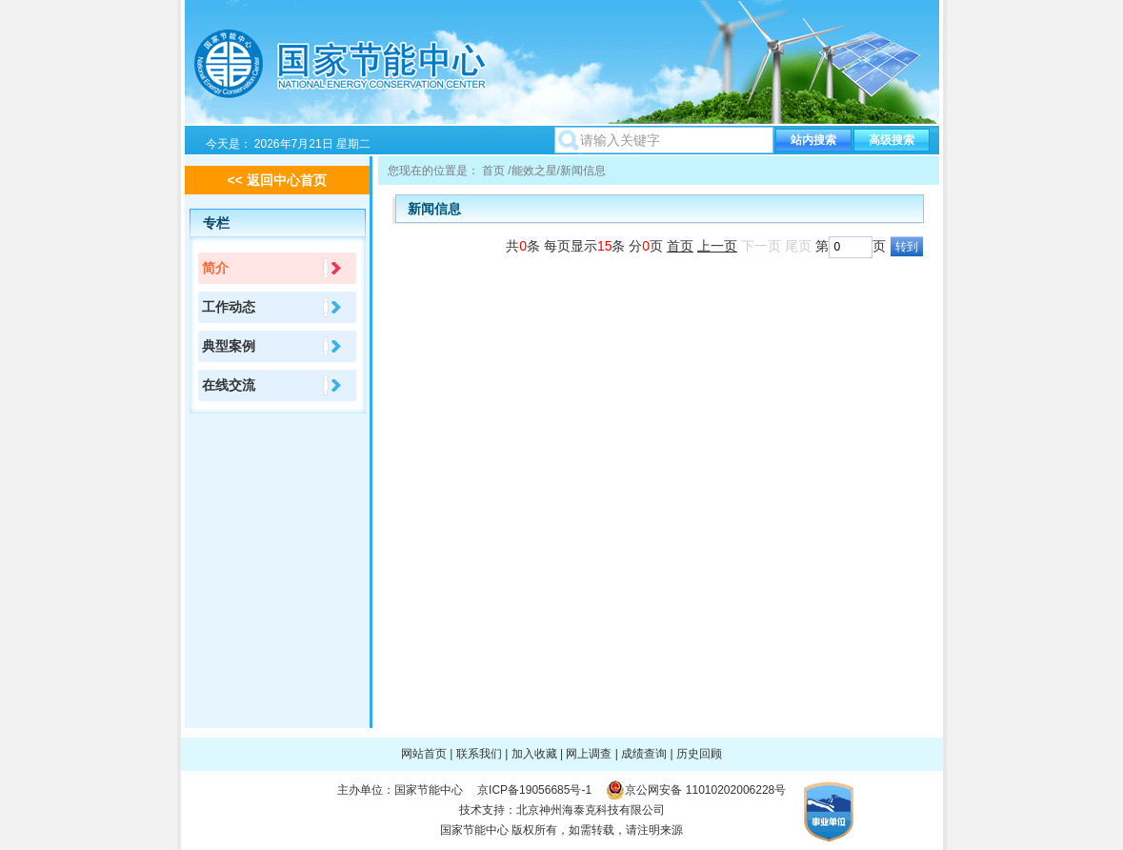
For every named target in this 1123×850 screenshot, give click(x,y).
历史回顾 (699, 753)
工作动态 (228, 306)
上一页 (717, 245)
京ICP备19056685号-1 (534, 790)
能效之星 (534, 170)
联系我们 (479, 753)
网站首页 (424, 753)
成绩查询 (644, 753)
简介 (215, 267)
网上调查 (589, 753)
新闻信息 (583, 170)
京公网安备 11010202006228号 (705, 790)
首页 (493, 170)
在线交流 (228, 385)
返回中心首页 (287, 180)
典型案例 (228, 346)
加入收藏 (534, 753)
